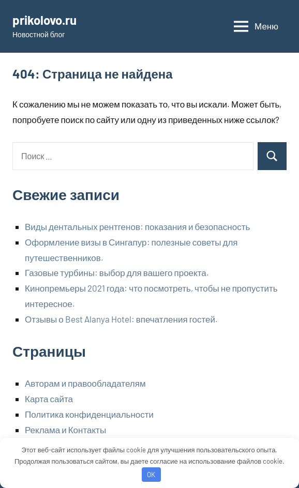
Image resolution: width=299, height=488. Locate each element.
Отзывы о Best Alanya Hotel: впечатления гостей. (121, 319)
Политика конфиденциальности (89, 414)
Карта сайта (49, 398)
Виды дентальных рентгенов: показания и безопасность (137, 226)
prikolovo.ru (44, 19)
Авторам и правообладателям (85, 383)
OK (151, 474)
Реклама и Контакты (65, 429)
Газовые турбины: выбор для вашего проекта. (117, 272)
